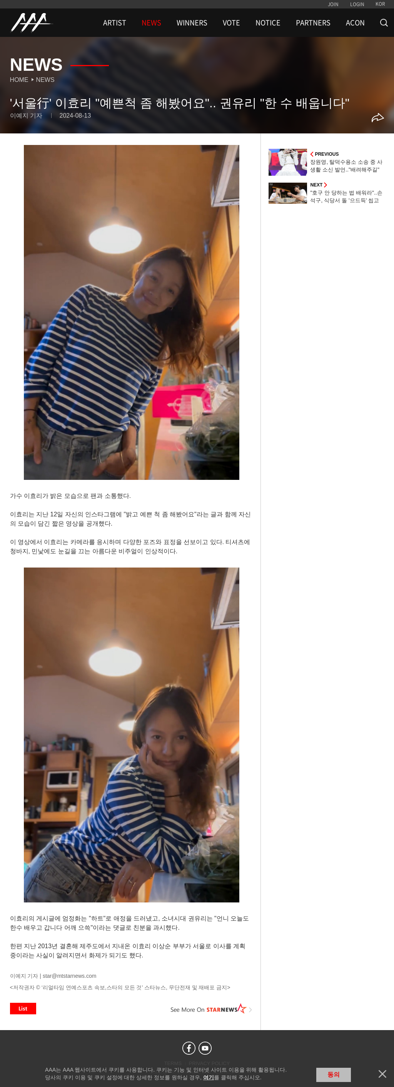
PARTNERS (313, 22)
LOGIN (357, 4)
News (45, 80)
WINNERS (192, 22)
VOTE (231, 22)
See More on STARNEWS (211, 1008)
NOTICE (267, 22)
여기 (208, 1077)
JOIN (333, 4)
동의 (333, 1074)
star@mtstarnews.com (69, 976)
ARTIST (114, 22)
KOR (380, 4)
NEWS (151, 22)
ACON (355, 22)
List (23, 1008)
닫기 (382, 1074)
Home (19, 80)
